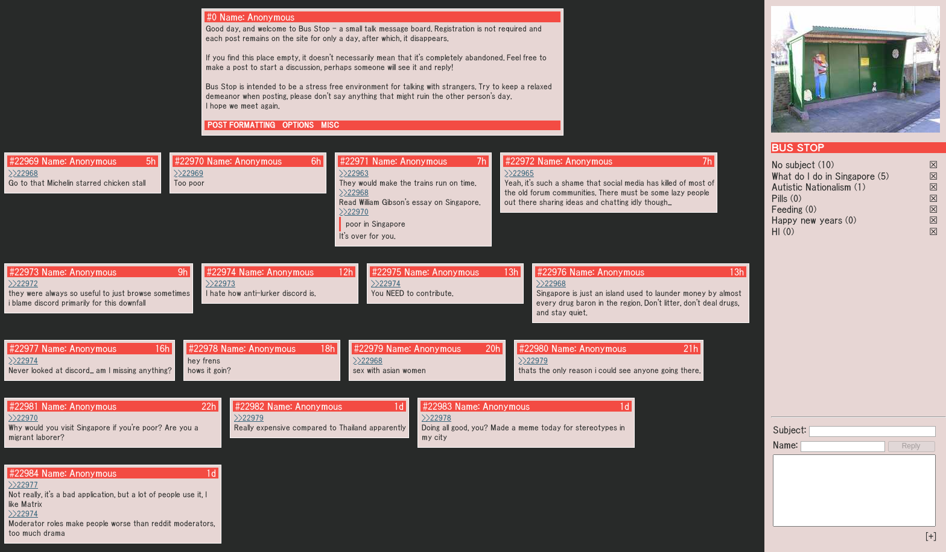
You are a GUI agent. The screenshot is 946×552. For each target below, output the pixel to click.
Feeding (787, 209)
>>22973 (220, 283)
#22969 (24, 161)
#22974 (221, 272)
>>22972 (23, 283)
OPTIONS (298, 125)
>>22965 (519, 173)
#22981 (24, 406)
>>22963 (354, 173)
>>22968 (23, 173)
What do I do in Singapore (823, 176)
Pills (779, 198)
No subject (795, 164)
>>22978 (436, 418)
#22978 (203, 348)
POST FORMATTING (241, 125)
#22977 (24, 348)
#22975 (386, 272)
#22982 (249, 406)
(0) (795, 198)
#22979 (368, 348)
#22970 (189, 161)
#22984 (24, 473)
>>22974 (386, 283)
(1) (859, 187)
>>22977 (23, 485)
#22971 (354, 161)
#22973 (24, 272)
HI (776, 231)
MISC (330, 125)
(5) (883, 176)
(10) (826, 164)
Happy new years (807, 220)
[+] (930, 536)
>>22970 (354, 212)
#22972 (520, 161)
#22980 (533, 348)
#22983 (437, 406)
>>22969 (188, 173)
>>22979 (533, 361)
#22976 (552, 272)
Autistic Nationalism (811, 187)
